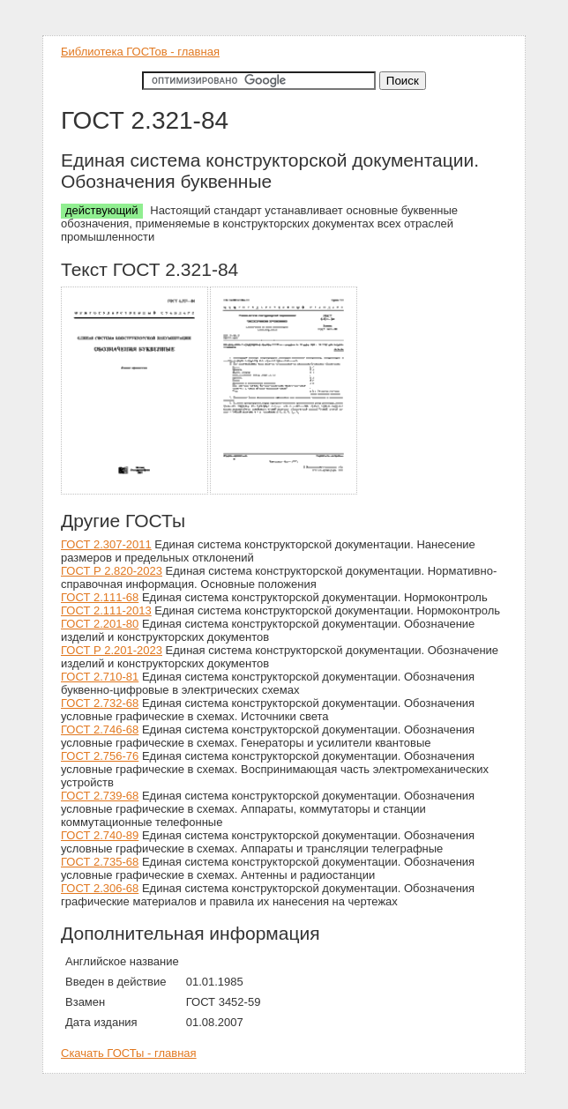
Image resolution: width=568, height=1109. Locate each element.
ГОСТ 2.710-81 (99, 676)
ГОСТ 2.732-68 (99, 703)
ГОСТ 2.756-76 (99, 756)
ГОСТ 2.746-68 (99, 729)
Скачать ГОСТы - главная (129, 1053)
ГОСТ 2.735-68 (99, 861)
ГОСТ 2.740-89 (99, 835)
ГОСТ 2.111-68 (99, 597)
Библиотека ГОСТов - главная (140, 51)
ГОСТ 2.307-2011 (106, 544)
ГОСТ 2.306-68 (99, 888)
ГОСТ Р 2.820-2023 (111, 570)
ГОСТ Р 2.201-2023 (111, 650)
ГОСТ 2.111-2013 (106, 610)
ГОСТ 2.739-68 (99, 795)
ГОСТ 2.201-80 (99, 623)
